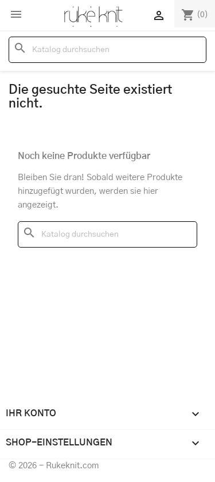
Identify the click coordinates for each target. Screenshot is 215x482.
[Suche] (107, 50)
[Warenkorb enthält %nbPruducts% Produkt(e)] (194, 15)
